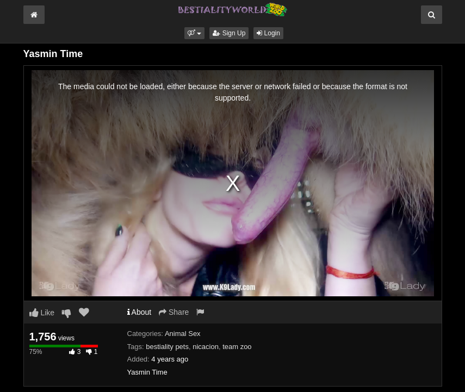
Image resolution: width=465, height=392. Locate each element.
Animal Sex (183, 333)
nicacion (206, 347)
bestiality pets (167, 347)
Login (268, 33)
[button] (194, 33)
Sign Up (229, 33)
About (139, 312)
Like (42, 312)
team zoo (236, 347)
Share (174, 312)
